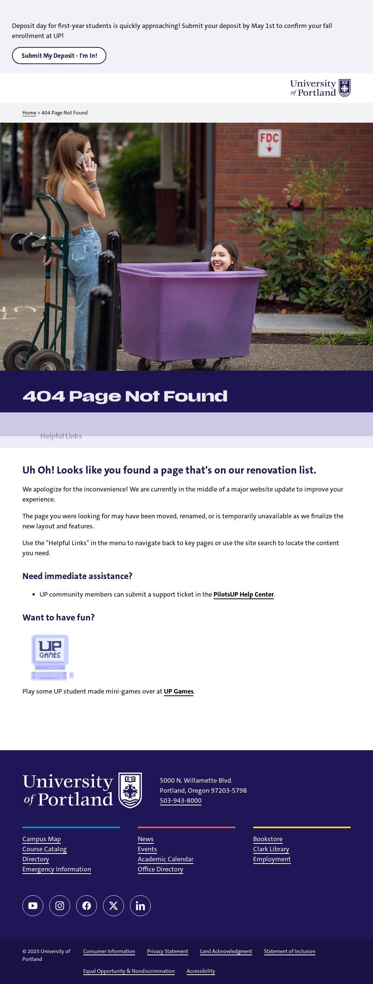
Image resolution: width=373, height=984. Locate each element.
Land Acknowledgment (226, 951)
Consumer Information (109, 951)
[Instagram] (59, 905)
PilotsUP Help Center (244, 594)
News (146, 838)
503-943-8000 (181, 800)
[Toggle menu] (31, 88)
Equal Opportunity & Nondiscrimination (129, 971)
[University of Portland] (320, 88)
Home (29, 112)
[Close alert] (359, 11)
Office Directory (160, 869)
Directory (35, 859)
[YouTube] (32, 905)
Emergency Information (56, 869)
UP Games (178, 691)
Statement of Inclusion (290, 951)
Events (147, 849)
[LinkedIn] (140, 905)
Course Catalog (44, 849)
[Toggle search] (50, 88)
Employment (272, 859)
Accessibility (201, 971)
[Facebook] (86, 905)
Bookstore (268, 838)
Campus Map (41, 838)
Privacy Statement (167, 951)
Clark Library (271, 849)
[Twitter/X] (113, 905)
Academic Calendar (165, 859)
